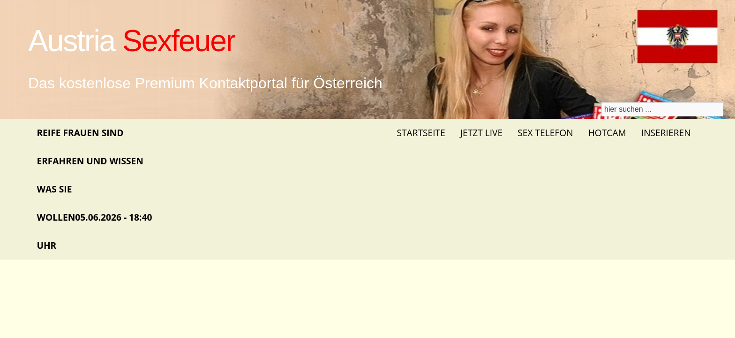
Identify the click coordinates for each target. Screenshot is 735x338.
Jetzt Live (481, 132)
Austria (131, 41)
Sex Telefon (545, 132)
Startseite (421, 132)
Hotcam (607, 132)
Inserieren (666, 132)
